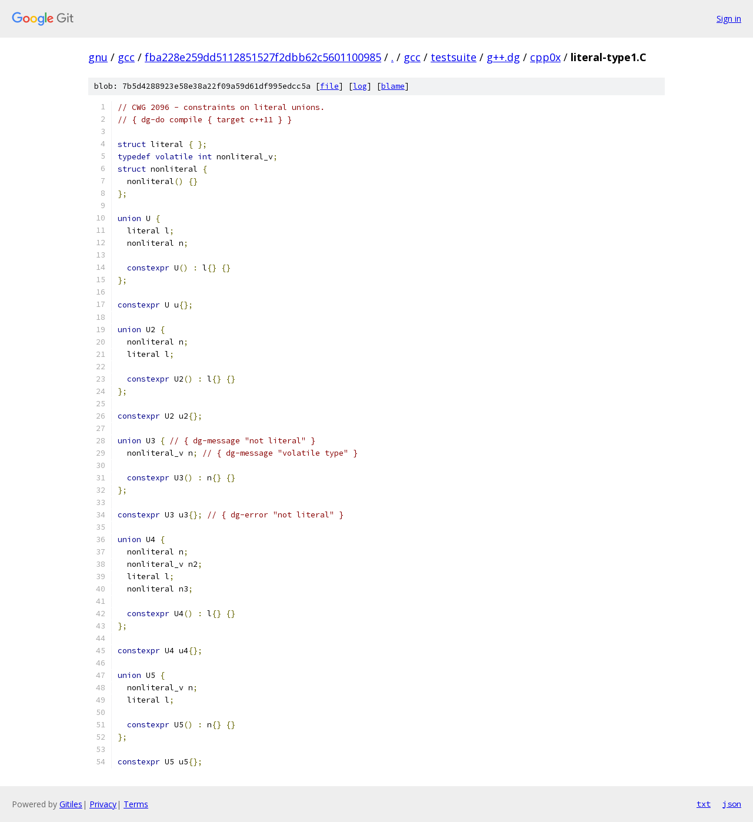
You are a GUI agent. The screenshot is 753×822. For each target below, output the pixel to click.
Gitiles (70, 804)
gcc (126, 57)
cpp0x (545, 57)
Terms (136, 804)
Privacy (102, 804)
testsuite (454, 57)
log (360, 86)
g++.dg (503, 57)
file (329, 86)
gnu (98, 57)
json (731, 803)
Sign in (729, 18)
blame (393, 86)
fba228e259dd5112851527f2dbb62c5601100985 (263, 57)
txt (704, 803)
